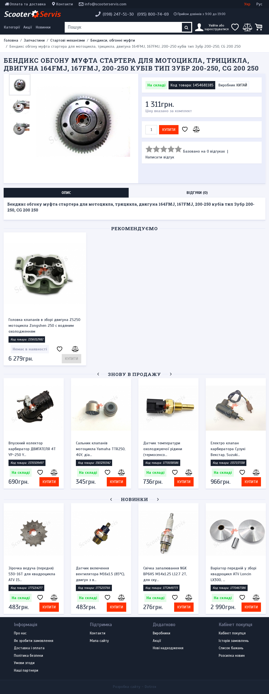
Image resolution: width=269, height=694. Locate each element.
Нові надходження (168, 648)
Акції (27, 27)
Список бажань (231, 648)
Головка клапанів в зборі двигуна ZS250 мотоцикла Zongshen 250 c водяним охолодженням (44, 325)
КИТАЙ (241, 85)
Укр (247, 4)
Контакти (64, 4)
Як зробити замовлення (33, 641)
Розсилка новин (232, 656)
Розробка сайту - (134, 686)
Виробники (161, 633)
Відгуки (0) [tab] (197, 192)
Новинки (43, 27)
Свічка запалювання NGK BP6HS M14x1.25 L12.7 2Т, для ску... (165, 574)
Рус (259, 4)
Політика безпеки (28, 656)
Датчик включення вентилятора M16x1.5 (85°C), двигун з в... (100, 574)
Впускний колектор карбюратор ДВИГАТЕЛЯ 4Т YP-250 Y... (32, 449)
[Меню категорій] (12, 27)
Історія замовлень (234, 641)
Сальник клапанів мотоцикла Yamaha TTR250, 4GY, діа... (100, 449)
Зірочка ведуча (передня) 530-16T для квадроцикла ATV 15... (32, 574)
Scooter (32, 14)
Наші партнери (26, 671)
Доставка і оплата (29, 648)
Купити (168, 129)
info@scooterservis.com (105, 4)
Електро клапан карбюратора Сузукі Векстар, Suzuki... (228, 449)
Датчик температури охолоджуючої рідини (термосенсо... (162, 449)
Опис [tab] (66, 192)
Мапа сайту (99, 641)
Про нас (20, 633)
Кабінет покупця (232, 633)
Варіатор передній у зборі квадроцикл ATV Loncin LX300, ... (233, 574)
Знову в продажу (134, 374)
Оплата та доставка (27, 4)
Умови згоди (24, 663)
